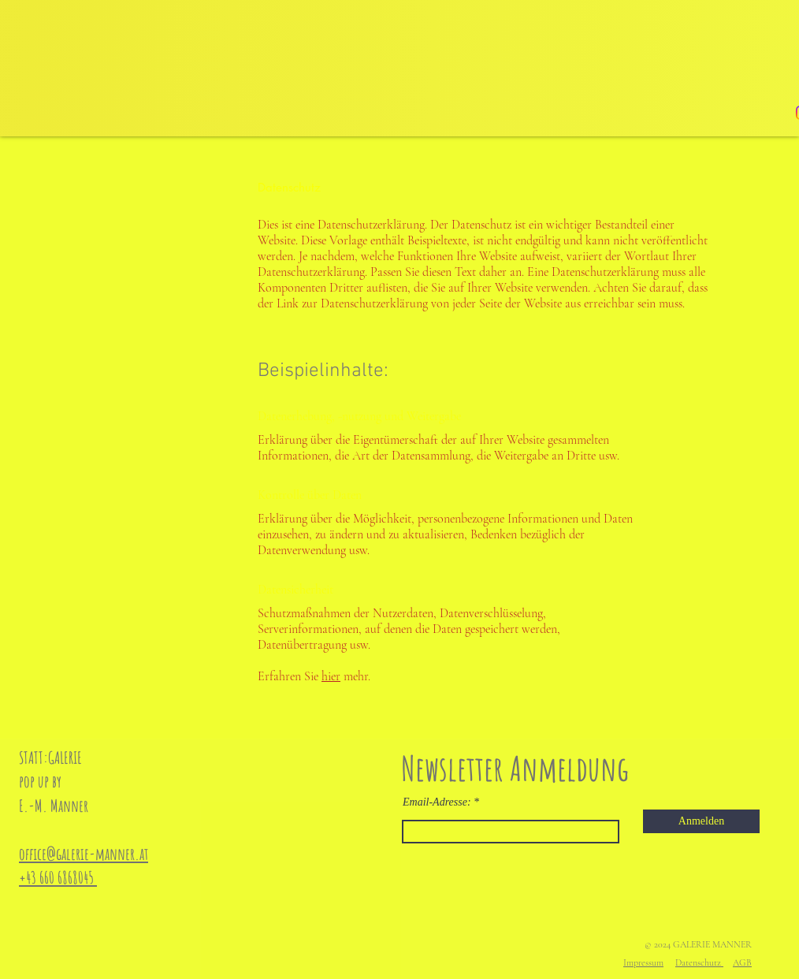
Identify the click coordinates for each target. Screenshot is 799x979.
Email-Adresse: (437, 802)
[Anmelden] (701, 821)
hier (330, 676)
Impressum (643, 962)
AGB (742, 962)
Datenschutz (699, 962)
